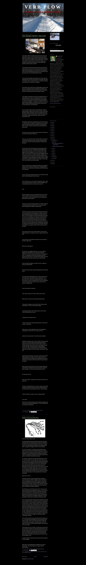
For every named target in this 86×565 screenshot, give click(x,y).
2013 (52, 137)
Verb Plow (43, 7)
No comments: (26, 411)
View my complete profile (55, 103)
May (53, 151)
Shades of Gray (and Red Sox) (30, 418)
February (54, 156)
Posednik (42, 551)
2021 (52, 124)
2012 (52, 138)
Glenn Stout (60, 56)
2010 (52, 162)
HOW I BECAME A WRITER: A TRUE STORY (34, 36)
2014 (52, 135)
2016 (52, 132)
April (53, 153)
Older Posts (46, 556)
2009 (52, 163)
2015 (52, 133)
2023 (52, 122)
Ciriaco (35, 551)
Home (35, 556)
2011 (52, 160)
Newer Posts (24, 556)
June (53, 150)
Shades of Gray (27, 552)
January (53, 158)
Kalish (38, 551)
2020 (52, 125)
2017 (52, 130)
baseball (27, 551)
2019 (52, 127)
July (53, 148)
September (54, 140)
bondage (31, 551)
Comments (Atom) (30, 558)
